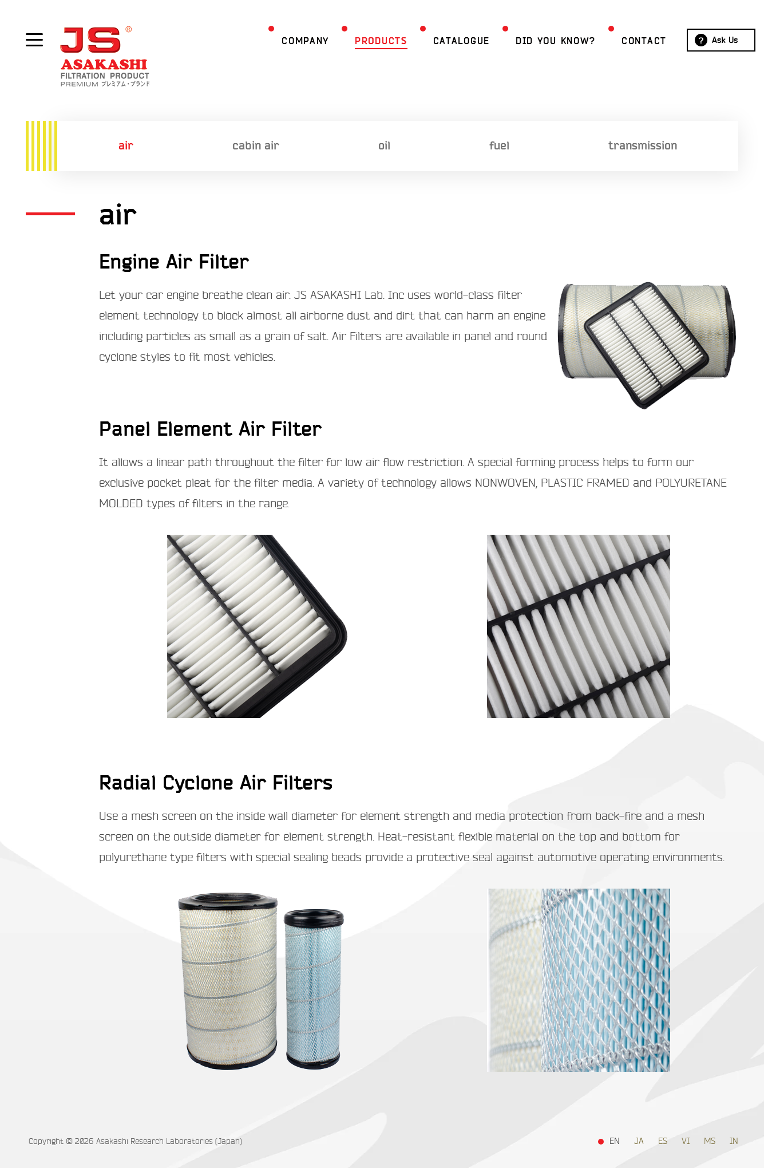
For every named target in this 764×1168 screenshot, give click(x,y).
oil (384, 145)
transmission (642, 145)
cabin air (255, 145)
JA (639, 1141)
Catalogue (441, 41)
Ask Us (705, 40)
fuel (499, 145)
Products (361, 41)
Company (285, 41)
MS (709, 1141)
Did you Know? (536, 41)
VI (686, 1141)
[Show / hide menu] (34, 39)
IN (734, 1141)
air (125, 145)
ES (662, 1141)
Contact (624, 41)
